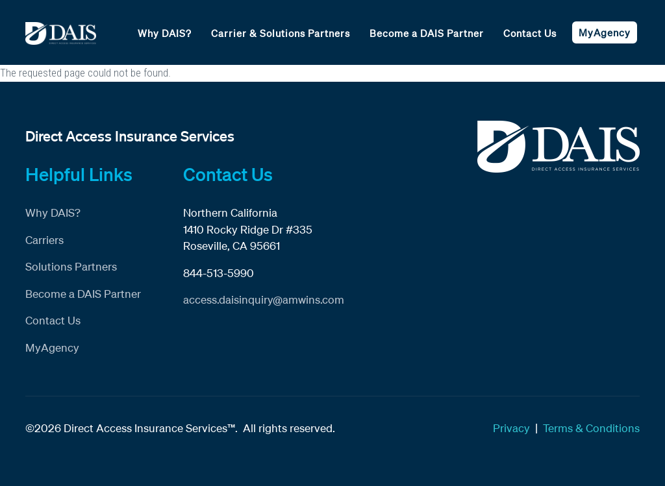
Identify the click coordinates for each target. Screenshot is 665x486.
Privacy (511, 428)
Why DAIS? (165, 33)
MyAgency (605, 32)
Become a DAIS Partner (427, 33)
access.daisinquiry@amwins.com (263, 299)
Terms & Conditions (591, 428)
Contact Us (530, 33)
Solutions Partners (71, 266)
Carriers (44, 240)
